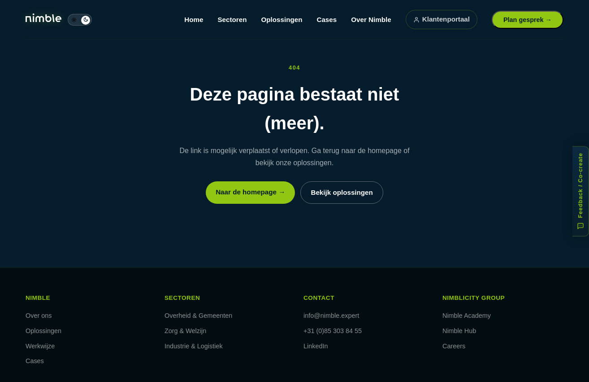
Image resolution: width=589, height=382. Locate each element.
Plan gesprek (527, 19)
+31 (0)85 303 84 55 (332, 330)
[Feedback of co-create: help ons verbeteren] (580, 191)
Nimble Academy (466, 315)
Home (193, 19)
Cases (326, 19)
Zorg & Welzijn (185, 330)
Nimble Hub (459, 330)
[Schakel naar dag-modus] (80, 20)
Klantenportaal (441, 19)
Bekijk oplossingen (341, 192)
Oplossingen (281, 19)
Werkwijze (40, 346)
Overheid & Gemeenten (198, 315)
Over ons (39, 315)
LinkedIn (315, 346)
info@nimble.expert (331, 315)
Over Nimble (371, 19)
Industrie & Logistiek (194, 346)
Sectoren (232, 19)
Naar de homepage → (250, 192)
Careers (453, 346)
